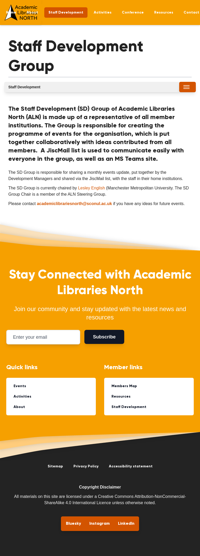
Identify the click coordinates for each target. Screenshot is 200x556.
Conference (133, 12)
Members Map (124, 386)
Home (11, 12)
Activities (102, 12)
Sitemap (55, 466)
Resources (163, 12)
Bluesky (73, 524)
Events (20, 386)
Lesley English (91, 188)
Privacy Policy (85, 466)
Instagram (99, 524)
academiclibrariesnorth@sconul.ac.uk (74, 203)
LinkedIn (126, 524)
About (32, 12)
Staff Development (65, 12)
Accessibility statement (131, 466)
